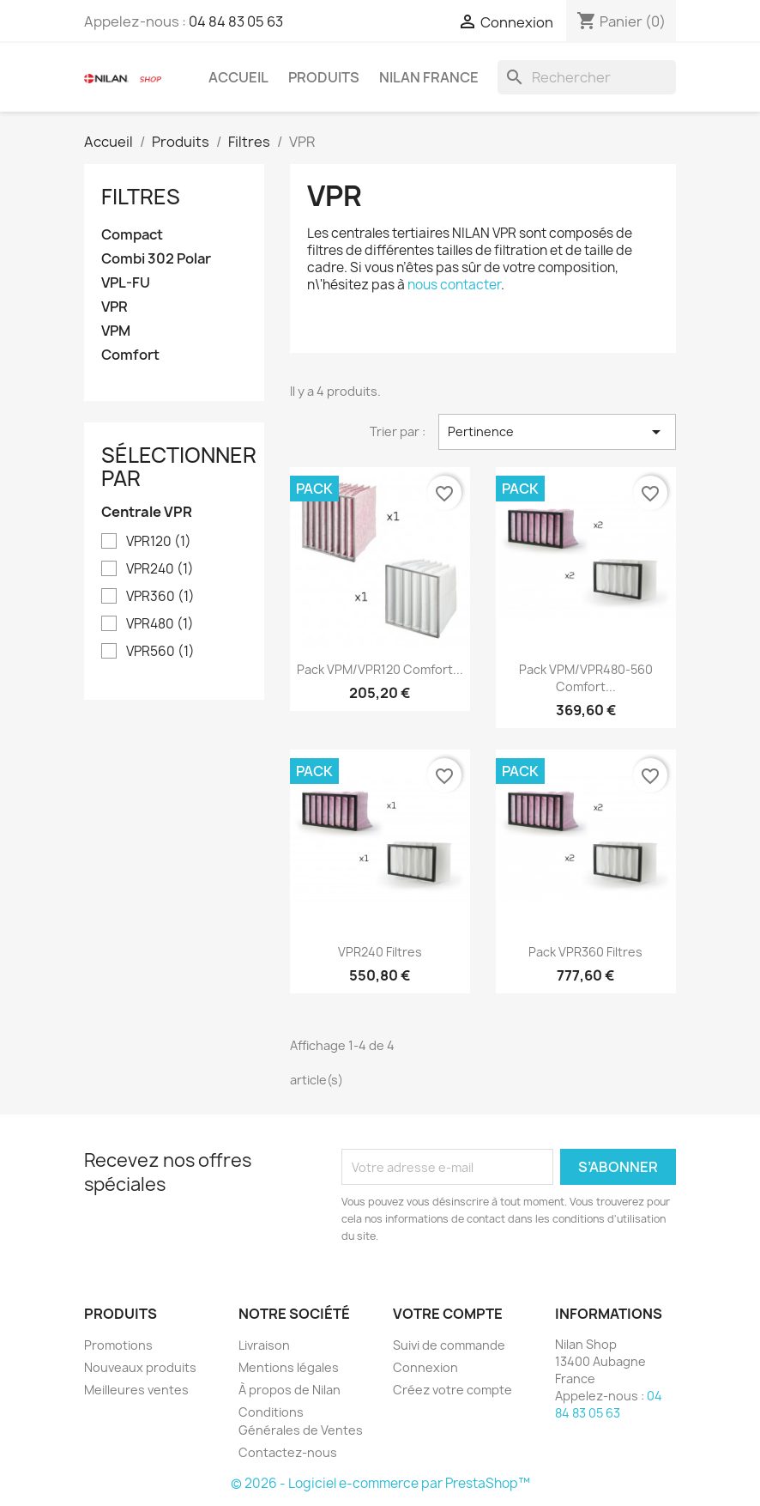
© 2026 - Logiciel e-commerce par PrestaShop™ (380, 1483)
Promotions (118, 1345)
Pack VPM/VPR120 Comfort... (380, 669)
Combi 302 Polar (156, 259)
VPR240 (160, 569)
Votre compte (448, 1313)
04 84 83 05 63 (236, 21)
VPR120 (158, 541)
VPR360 (160, 596)
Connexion (425, 1367)
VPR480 (160, 624)
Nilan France (429, 77)
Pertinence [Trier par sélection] (557, 432)
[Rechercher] (587, 77)
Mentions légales (288, 1367)
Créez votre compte (452, 1390)
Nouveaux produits (140, 1367)
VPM (115, 331)
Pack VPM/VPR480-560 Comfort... (586, 678)
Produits (323, 77)
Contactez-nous (287, 1452)
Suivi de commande (449, 1345)
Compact (132, 235)
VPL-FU (125, 283)
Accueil (238, 77)
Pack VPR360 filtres (585, 952)
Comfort (130, 355)
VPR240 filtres (380, 952)
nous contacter (454, 285)
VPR (114, 307)
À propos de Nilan (289, 1390)
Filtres (140, 196)
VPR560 (160, 651)
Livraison (264, 1345)
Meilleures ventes (136, 1390)
